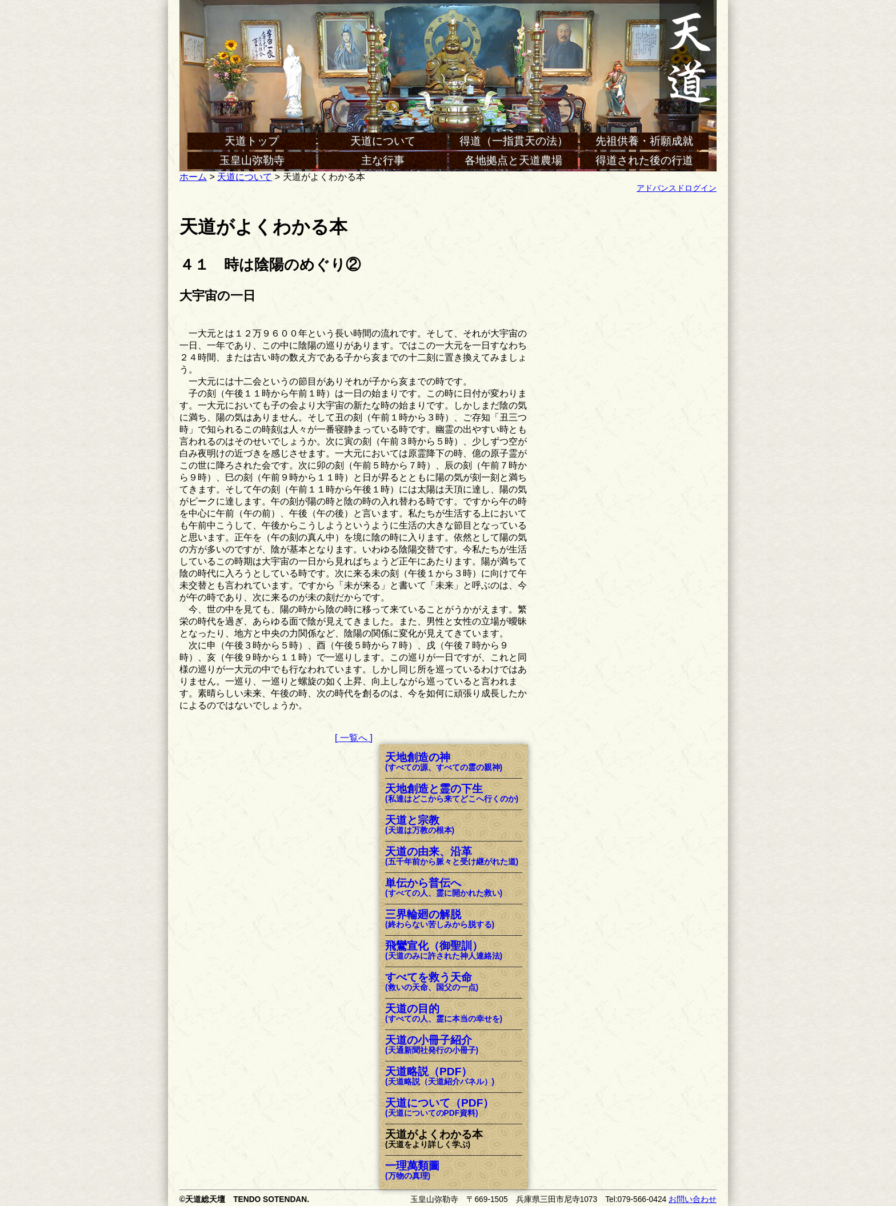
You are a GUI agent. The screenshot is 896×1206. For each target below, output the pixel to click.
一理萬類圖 (412, 1170)
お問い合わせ (693, 1199)
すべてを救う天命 (431, 982)
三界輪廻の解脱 (439, 919)
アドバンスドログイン (677, 188)
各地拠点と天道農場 (513, 160)
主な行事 (383, 160)
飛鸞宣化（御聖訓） (443, 950)
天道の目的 (443, 1013)
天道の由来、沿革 (451, 856)
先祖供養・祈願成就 (644, 141)
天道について (382, 141)
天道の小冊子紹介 (431, 1045)
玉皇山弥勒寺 (252, 160)
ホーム (193, 177)
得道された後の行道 (644, 160)
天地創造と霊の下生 (451, 793)
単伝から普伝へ (443, 888)
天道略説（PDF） (439, 1076)
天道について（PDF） (439, 1108)
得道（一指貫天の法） (513, 141)
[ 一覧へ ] (354, 738)
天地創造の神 (443, 762)
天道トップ (252, 141)
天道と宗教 (419, 825)
